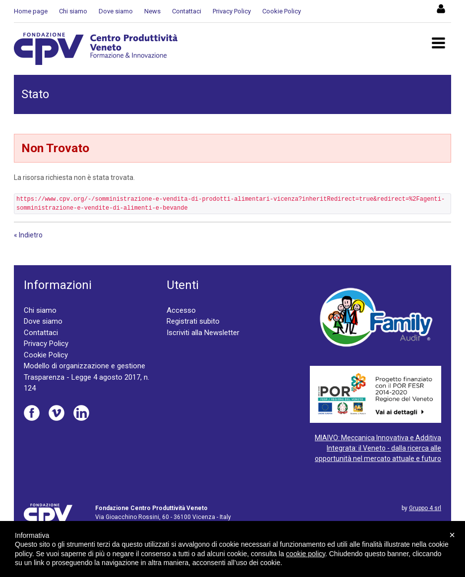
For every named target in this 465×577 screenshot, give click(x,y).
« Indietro (28, 235)
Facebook (32, 413)
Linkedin (81, 413)
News (152, 11)
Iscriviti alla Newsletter (203, 332)
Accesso (181, 310)
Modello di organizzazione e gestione (84, 365)
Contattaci (186, 11)
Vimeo (56, 413)
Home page (31, 11)
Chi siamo (73, 11)
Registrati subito (193, 321)
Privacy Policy (232, 11)
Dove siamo (116, 11)
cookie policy (305, 554)
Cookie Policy (281, 11)
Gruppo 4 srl (425, 508)
